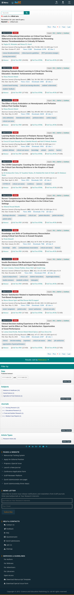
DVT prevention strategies (50, 53)
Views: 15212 (25, 82)
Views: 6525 (27, 244)
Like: (51, 49)
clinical (5, 340)
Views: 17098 (25, 114)
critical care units (49, 309)
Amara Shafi (30, 268)
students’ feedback (9, 89)
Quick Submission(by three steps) (16, 483)
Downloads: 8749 (40, 273)
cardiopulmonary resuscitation (28, 248)
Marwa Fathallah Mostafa (29, 141)
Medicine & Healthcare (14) (11, 390)
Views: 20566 (25, 146)
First (49, 27)
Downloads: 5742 (38, 212)
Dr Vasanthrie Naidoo (26, 173)
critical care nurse (8, 121)
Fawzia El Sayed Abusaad (12, 141)
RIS (54, 33)
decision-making (15, 340)
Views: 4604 (27, 212)
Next (63, 27)
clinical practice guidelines (30, 53)
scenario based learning (10, 85)
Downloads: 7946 (38, 244)
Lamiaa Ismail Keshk (10, 332)
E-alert (69, 2)
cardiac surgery (51, 118)
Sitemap (8, 549)
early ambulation (8, 118)
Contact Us (9, 525)
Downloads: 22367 (38, 337)
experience (27, 340)
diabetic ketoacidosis (36, 276)
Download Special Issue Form (16, 583)
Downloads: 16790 (40, 49)
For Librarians (9, 571)
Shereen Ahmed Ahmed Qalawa (28, 332)
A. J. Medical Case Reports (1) (12, 416)
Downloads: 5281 (37, 180)
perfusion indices (38, 118)
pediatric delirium (8, 150)
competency (22, 215)
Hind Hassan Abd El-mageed (29, 300)
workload (48, 184)
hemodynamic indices (23, 118)
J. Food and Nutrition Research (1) (13, 413)
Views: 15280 (27, 49)
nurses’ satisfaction (35, 309)
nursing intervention (9, 56)
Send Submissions (12, 541)
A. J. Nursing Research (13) (11, 407)
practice (51, 150)
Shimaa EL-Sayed (26, 44)
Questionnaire (10, 537)
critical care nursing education (29, 85)
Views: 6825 (28, 273)
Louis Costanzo (9, 268)
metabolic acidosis (22, 280)
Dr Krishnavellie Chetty (11, 173)
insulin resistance (8, 280)
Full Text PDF (17, 60)
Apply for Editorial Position (14, 459)
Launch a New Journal (12, 467)
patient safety (7, 219)
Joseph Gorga (41, 268)
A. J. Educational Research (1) (12, 410)
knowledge (34, 150)
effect (49, 340)
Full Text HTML (37, 60)
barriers (59, 150)
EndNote (66, 33)
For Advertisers (9, 567)
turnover (39, 184)
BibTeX (59, 33)
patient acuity (22, 309)
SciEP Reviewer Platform (13, 475)
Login (63, 2)
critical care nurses (23, 150)
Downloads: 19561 (38, 146)
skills (14, 248)
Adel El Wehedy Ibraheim (48, 141)
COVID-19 (6, 184)
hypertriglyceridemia (52, 276)
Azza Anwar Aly (46, 332)
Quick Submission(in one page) (15, 479)
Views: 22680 (25, 337)
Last (68, 27)
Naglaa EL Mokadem (10, 44)
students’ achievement (49, 85)
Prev (54, 27)
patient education (44, 215)
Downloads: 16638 (38, 114)
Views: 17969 (25, 305)
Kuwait (57, 248)
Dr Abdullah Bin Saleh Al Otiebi (44, 173)
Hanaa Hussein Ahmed (11, 77)
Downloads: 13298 (38, 305)
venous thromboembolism (11, 53)
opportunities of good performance (14, 344)
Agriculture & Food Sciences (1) (12, 396)
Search (56, 2)
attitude (43, 150)
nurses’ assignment (9, 309)
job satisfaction (59, 340)
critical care (32, 215)
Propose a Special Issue (13, 463)
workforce (30, 184)
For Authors (8, 559)
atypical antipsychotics (10, 276)
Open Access (9, 575)
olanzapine (34, 280)
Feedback (8, 529)
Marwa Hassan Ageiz (10, 300)
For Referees (8, 563)
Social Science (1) (8, 393)
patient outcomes (57, 215)
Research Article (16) (9, 439)
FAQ (6, 533)
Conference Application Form (15, 471)
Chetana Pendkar (19, 268)
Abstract (5, 60)
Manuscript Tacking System (14, 455)
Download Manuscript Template (17, 579)
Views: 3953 (25, 180)
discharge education (9, 215)
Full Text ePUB (51, 60)
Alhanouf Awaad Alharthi (12, 207)
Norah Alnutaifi (9, 239)
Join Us (8, 545)
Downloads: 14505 (38, 82)
